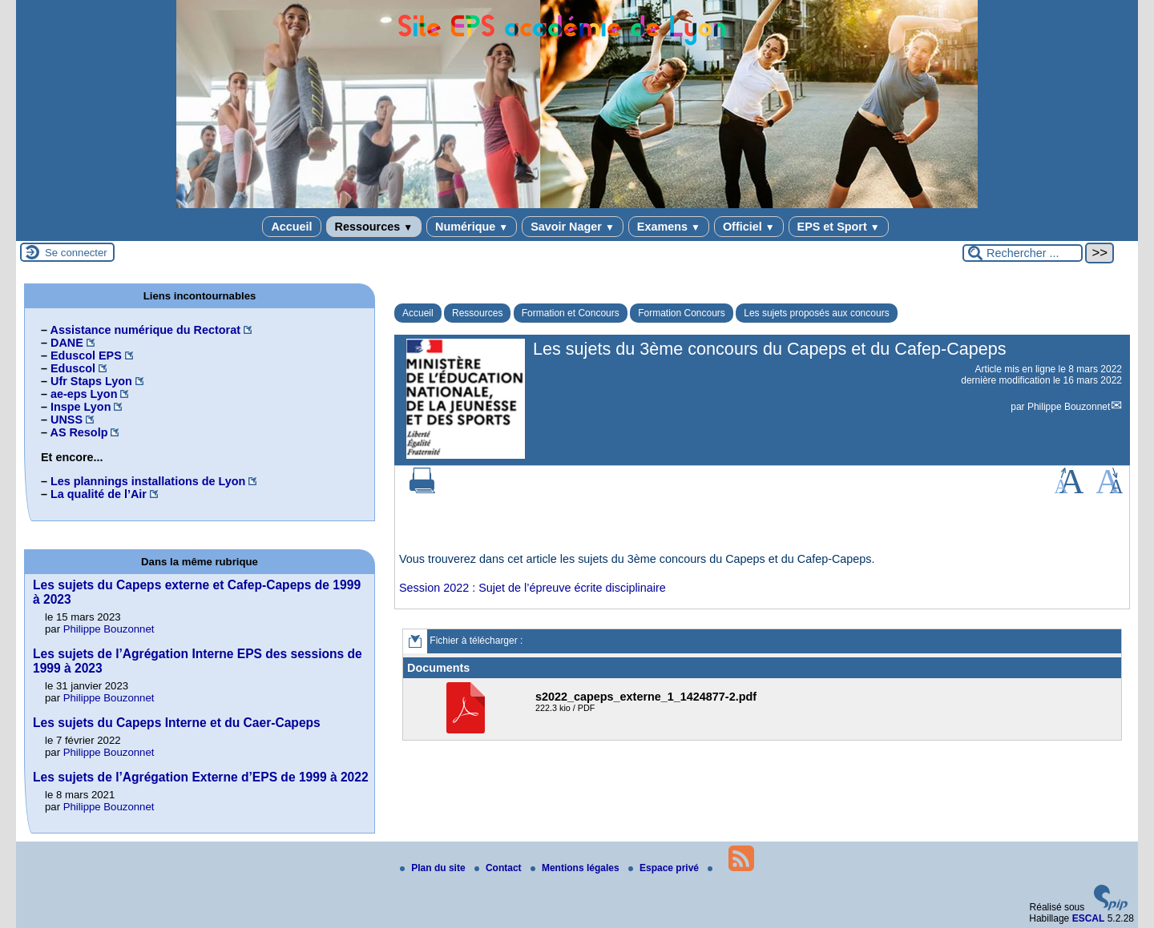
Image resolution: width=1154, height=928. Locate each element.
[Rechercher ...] (1022, 253)
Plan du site (434, 868)
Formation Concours (681, 313)
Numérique (471, 226)
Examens (668, 226)
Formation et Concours (570, 313)
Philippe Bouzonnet (1068, 406)
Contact (499, 868)
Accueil (291, 226)
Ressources (374, 226)
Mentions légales (576, 868)
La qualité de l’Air (98, 494)
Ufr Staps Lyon (91, 381)
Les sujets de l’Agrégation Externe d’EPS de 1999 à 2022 (201, 777)
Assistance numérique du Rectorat (145, 329)
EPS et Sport (838, 226)
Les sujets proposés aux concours (816, 313)
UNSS (66, 419)
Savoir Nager (573, 226)
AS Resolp (78, 432)
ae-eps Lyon (83, 394)
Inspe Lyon (80, 406)
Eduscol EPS (86, 355)
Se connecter (76, 253)
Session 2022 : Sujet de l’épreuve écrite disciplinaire (532, 587)
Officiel (749, 226)
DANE (66, 342)
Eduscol (72, 368)
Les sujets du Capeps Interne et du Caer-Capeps (177, 722)
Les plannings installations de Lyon (147, 481)
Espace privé (664, 868)
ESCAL (1088, 918)
